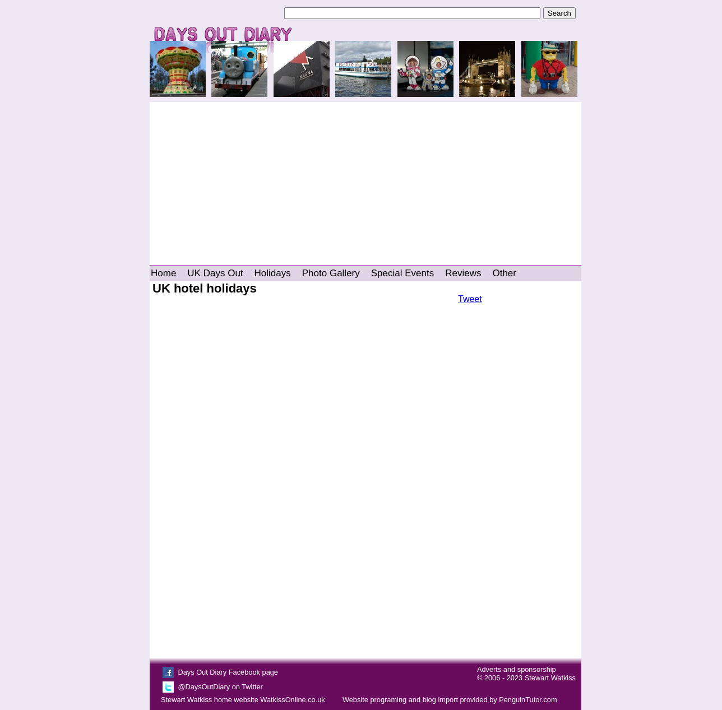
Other (504, 273)
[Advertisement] (365, 178)
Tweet (470, 299)
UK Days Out (215, 273)
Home (163, 273)
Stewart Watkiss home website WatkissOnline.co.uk (243, 699)
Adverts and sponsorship (516, 669)
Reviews (463, 273)
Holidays (272, 273)
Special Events (402, 273)
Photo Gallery (331, 273)
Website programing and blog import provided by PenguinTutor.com (450, 699)
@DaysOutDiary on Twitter (220, 687)
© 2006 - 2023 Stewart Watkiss (526, 678)
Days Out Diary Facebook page (228, 672)
